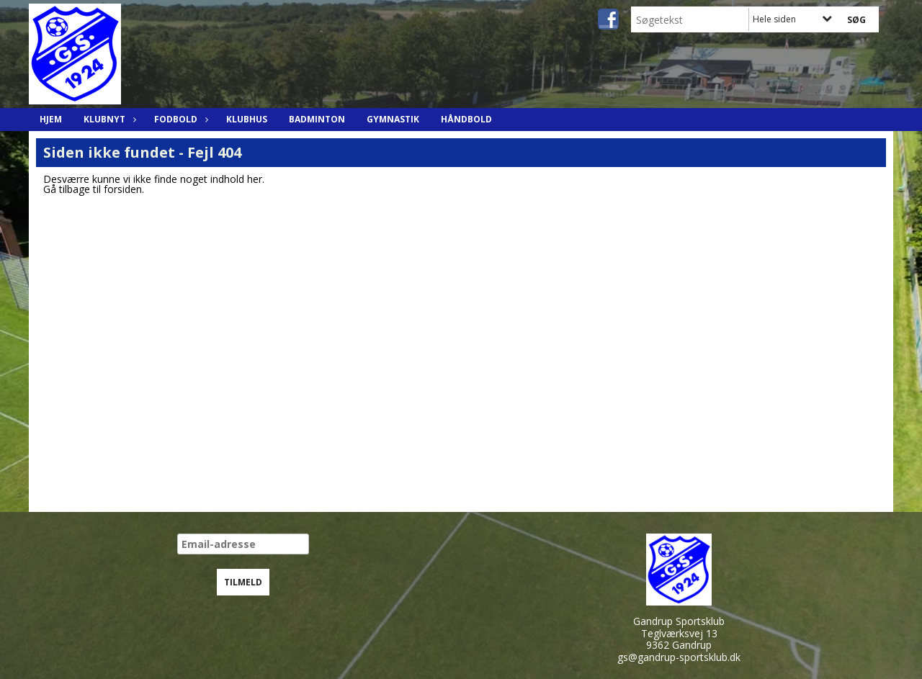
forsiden (123, 189)
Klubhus (246, 119)
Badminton (317, 119)
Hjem (51, 119)
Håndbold (466, 119)
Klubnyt (108, 119)
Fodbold (179, 119)
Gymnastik (393, 119)
